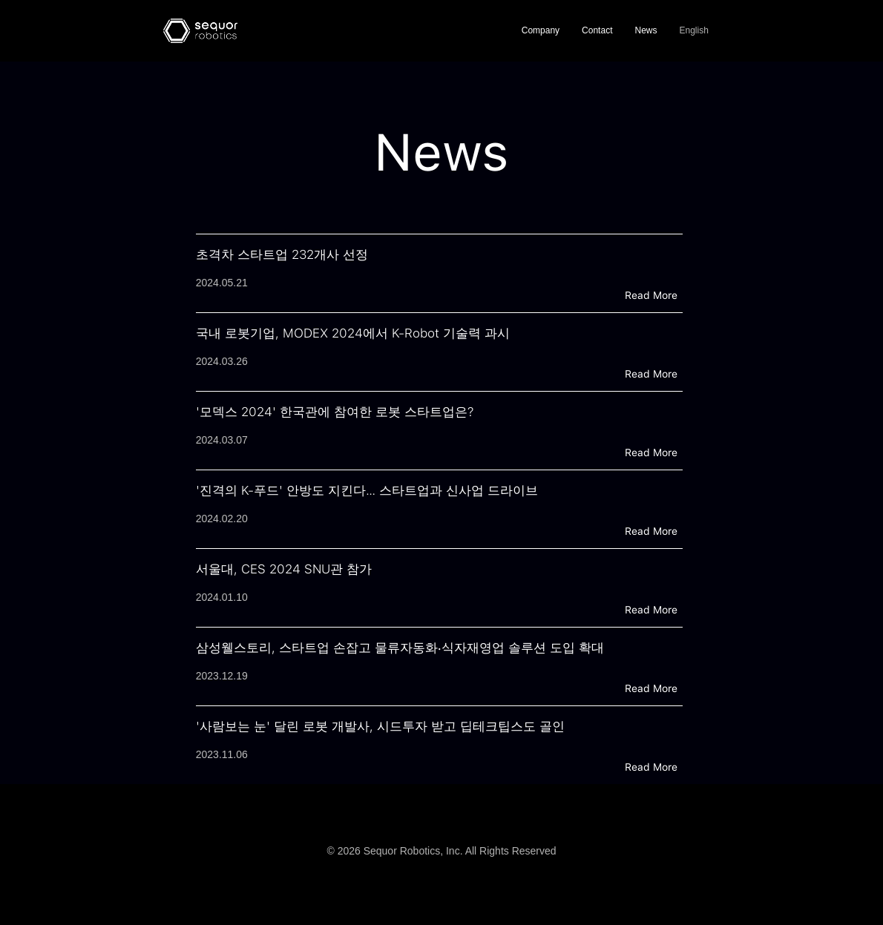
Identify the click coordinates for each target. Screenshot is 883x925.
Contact (597, 30)
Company (540, 30)
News (645, 30)
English (693, 30)
